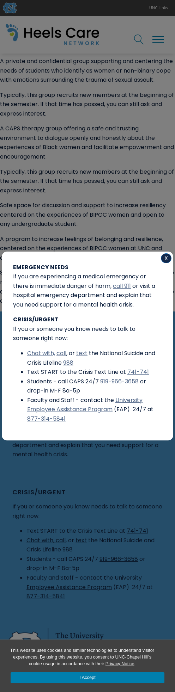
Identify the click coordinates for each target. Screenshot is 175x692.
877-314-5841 (46, 419)
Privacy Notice (119, 663)
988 (68, 363)
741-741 (138, 372)
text (82, 353)
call (61, 353)
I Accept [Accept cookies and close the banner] (87, 677)
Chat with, (41, 353)
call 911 (122, 286)
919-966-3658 (119, 381)
